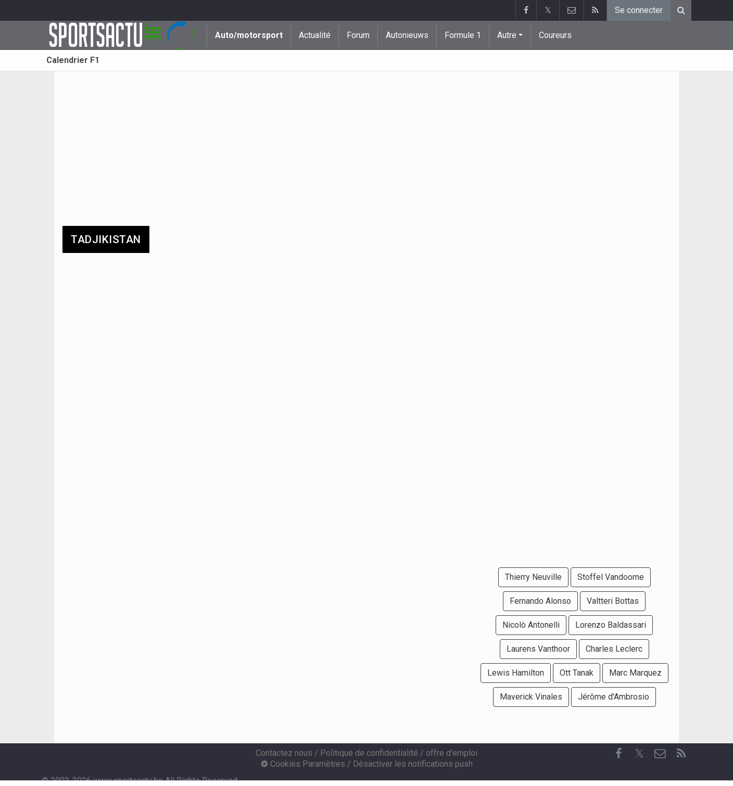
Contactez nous (284, 753)
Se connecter (639, 10)
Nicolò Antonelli (531, 625)
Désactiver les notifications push (413, 764)
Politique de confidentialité (369, 753)
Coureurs (555, 35)
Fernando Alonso (540, 601)
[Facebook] (618, 753)
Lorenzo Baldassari (610, 625)
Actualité (315, 35)
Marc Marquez (635, 673)
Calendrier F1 (72, 60)
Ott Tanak (576, 673)
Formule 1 (463, 35)
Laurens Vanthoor (538, 649)
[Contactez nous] (660, 753)
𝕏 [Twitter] (639, 753)
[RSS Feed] (681, 753)
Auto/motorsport (249, 35)
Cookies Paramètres (303, 764)
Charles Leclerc (614, 649)
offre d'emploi (451, 753)
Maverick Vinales (531, 697)
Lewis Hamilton (515, 673)
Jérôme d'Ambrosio (613, 697)
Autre (506, 35)
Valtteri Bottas (613, 601)
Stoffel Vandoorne (610, 577)
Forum (358, 35)
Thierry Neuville (533, 577)
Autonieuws (407, 35)
